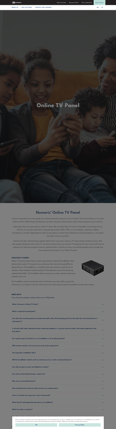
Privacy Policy (79, 425)
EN (98, 7)
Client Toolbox (99, 2)
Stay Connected (61, 2)
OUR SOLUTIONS (26, 7)
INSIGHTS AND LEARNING (43, 7)
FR (102, 7)
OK (36, 425)
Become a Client (74, 2)
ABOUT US (15, 7)
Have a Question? (87, 2)
